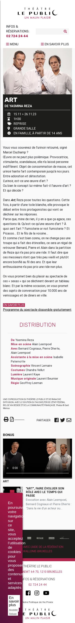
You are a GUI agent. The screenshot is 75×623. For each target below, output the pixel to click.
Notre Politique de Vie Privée (37, 602)
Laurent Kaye (31, 374)
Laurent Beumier (47, 378)
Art (6, 481)
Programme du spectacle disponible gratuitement (37, 310)
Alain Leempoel (42, 344)
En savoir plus (14, 601)
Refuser (13, 613)
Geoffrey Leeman (31, 383)
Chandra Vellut (35, 370)
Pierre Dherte (51, 348)
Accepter (13, 609)
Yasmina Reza (20, 106)
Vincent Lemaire (41, 365)
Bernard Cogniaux (29, 348)
